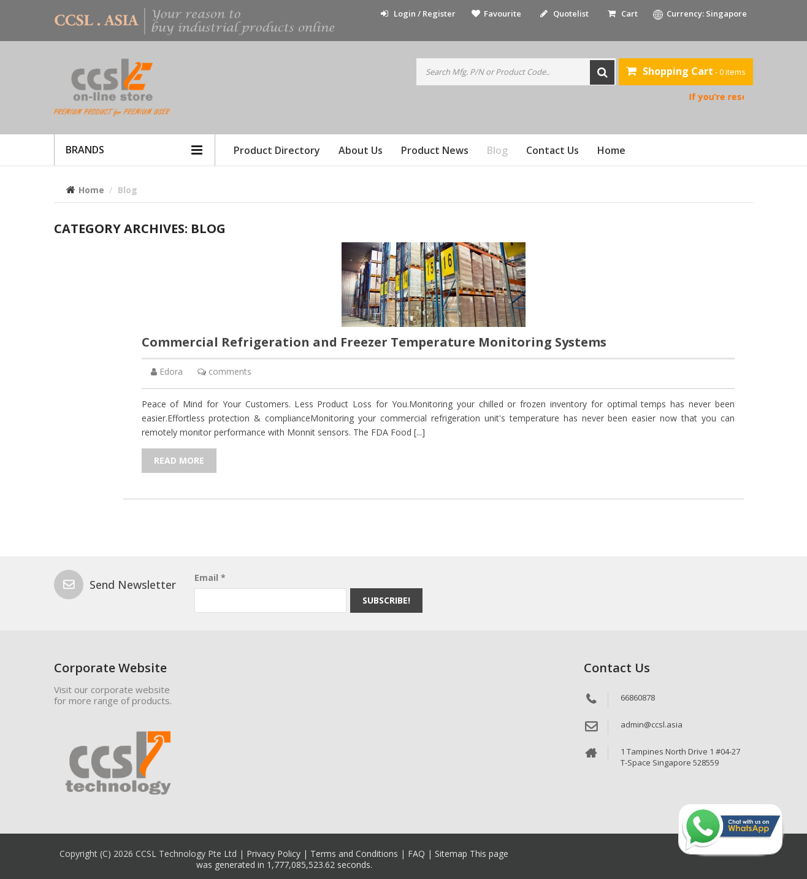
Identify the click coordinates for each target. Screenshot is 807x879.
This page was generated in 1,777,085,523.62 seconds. (352, 859)
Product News (435, 150)
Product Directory (277, 150)
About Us (360, 150)
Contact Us (552, 150)
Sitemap (452, 853)
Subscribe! (386, 600)
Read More (179, 460)
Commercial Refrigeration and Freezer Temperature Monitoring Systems (374, 342)
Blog (497, 150)
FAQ (417, 853)
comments (229, 371)
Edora (171, 371)
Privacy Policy (275, 853)
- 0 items (686, 71)
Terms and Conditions (355, 853)
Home (611, 150)
